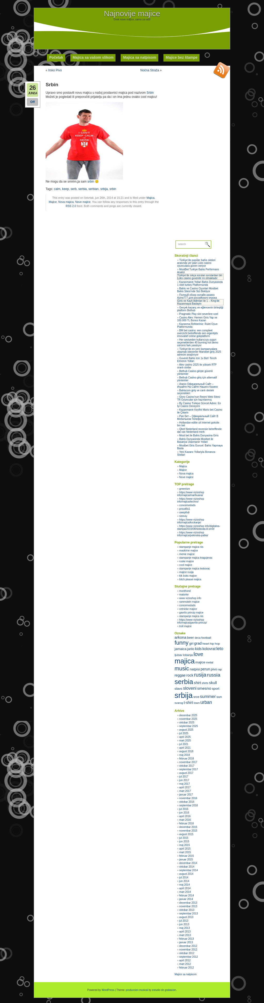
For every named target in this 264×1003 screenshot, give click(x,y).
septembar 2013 (188, 913)
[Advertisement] (132, 32)
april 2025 (185, 737)
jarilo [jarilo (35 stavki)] (190, 649)
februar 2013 (186, 938)
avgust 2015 (186, 834)
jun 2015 (184, 841)
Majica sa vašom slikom (93, 57)
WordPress (108, 990)
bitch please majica (190, 579)
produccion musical (137, 990)
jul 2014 (183, 877)
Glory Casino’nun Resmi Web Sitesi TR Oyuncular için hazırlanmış (198, 398)
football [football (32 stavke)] (206, 637)
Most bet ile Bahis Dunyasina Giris (198, 435)
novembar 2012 (188, 949)
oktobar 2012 (186, 953)
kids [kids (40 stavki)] (198, 649)
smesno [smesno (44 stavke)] (204, 688)
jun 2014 (184, 881)
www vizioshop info (190, 598)
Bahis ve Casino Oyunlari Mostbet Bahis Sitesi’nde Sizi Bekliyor (197, 290)
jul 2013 (183, 920)
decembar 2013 (188, 902)
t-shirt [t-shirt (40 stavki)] (188, 703)
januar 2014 (186, 899)
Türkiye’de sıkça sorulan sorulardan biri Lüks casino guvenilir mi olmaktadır (199, 277)
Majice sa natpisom (186, 974)
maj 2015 (184, 845)
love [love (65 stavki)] (198, 654)
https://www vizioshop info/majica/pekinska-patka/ (192, 534)
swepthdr (184, 512)
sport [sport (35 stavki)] (215, 688)
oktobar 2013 (186, 910)
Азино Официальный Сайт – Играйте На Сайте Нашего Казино (197, 385)
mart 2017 (185, 791)
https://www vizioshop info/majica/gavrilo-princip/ (192, 621)
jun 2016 (184, 812)
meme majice (186, 554)
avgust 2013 (186, 917)
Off (32, 102)
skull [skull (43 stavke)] (213, 682)
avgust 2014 (186, 873)
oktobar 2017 (186, 765)
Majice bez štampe (181, 57)
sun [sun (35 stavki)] (219, 697)
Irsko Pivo (55, 70)
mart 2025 (185, 740)
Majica (150, 197)
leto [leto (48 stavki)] (219, 648)
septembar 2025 (188, 726)
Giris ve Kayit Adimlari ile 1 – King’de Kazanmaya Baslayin (198, 302)
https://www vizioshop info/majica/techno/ (190, 500)
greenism (184, 488)
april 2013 (185, 931)
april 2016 (185, 816)
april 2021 (185, 747)
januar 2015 (186, 859)
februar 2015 (186, 855)
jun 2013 (184, 924)
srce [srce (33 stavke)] (196, 697)
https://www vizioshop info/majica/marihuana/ (190, 494)
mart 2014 (185, 891)
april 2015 (185, 848)
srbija (104, 189)
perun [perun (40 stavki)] (205, 669)
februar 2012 (186, 967)
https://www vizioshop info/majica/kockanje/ (190, 521)
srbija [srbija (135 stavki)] (184, 695)
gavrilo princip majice (191, 612)
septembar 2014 (188, 870)
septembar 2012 (188, 956)
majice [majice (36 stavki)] (200, 662)
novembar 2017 (188, 762)
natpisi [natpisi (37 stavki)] (195, 669)
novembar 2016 (188, 798)
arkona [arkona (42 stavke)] (180, 637)
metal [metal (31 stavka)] (209, 662)
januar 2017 (186, 794)
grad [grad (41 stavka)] (198, 643)
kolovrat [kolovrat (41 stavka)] (209, 649)
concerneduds (187, 505)
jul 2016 (183, 809)
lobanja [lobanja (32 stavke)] (188, 655)
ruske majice (186, 561)
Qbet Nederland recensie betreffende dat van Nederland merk (199, 430)
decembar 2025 (188, 715)
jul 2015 (183, 837)
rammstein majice (189, 601)
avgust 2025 (186, 729)
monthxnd (185, 591)
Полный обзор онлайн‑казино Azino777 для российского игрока (197, 296)
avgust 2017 (186, 773)
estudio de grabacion (164, 990)
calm (57, 189)
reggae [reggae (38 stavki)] (180, 675)
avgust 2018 (186, 751)
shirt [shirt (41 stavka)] (197, 683)
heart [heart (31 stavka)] (205, 643)
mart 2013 (185, 935)
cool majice (185, 565)
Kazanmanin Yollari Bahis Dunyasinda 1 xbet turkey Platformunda (200, 283)
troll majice (185, 626)
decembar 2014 (188, 863)
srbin (90, 181)
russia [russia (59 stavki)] (213, 675)
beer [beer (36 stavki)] (190, 637)
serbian (93, 189)
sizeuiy (183, 516)
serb (74, 189)
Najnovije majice (132, 13)
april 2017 (185, 787)
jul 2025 (183, 733)
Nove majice (82, 201)
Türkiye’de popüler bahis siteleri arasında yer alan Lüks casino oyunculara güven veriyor (196, 263)
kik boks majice (188, 575)
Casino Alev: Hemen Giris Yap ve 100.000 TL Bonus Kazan (197, 319)
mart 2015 (185, 852)
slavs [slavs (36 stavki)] (178, 688)
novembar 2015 (188, 830)
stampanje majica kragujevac (195, 557)
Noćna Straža (149, 70)
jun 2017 (184, 780)
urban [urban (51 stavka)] (206, 702)
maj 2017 (184, 783)
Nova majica (65, 201)
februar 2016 (186, 823)
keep (65, 189)
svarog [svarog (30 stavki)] (179, 702)
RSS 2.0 (71, 205)
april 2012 (185, 960)
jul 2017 (183, 776)
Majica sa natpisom (139, 57)
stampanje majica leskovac (194, 568)
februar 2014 (186, 895)
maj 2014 (184, 884)
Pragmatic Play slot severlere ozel (198, 314)
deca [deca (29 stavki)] (198, 637)
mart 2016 (185, 819)
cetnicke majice (188, 609)
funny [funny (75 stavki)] (181, 642)
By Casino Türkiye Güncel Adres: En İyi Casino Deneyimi (199, 405)
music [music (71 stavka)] (182, 668)
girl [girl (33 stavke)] (191, 643)
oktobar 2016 (186, 801)
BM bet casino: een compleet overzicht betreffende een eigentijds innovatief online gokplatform (197, 333)
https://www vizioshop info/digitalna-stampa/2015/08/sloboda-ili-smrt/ (198, 527)
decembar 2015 (188, 827)
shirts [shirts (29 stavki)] (205, 683)
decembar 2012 (188, 946)
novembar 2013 (188, 906)
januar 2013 (186, 942)
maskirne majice (188, 550)
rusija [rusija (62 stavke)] (200, 675)
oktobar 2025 (186, 722)
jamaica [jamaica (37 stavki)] (181, 649)
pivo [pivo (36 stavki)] (214, 669)
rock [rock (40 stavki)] (189, 675)
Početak (56, 57)
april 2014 (185, 888)
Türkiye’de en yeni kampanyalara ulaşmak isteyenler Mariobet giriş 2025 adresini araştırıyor (199, 352)
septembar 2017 (188, 769)
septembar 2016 (188, 805)
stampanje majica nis (191, 547)
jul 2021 (183, 744)
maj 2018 (184, 755)
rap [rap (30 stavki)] (220, 669)
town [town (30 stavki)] (197, 702)
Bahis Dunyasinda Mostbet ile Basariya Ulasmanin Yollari (195, 440)
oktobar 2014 (186, 866)
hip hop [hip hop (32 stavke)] (215, 643)
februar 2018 (186, 758)
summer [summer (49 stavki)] (208, 696)
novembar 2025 (188, 718)
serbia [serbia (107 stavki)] (184, 682)
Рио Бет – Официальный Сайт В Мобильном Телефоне (197, 417)
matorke (183, 594)
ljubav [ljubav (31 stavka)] (178, 654)
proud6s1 (184, 508)
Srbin (150, 92)
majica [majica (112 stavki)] (185, 661)
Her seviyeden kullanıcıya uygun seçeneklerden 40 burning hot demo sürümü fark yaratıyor (197, 342)
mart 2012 (185, 964)
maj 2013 (184, 928)
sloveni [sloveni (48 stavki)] (189, 688)
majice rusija (186, 572)
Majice (53, 201)
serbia (82, 189)
